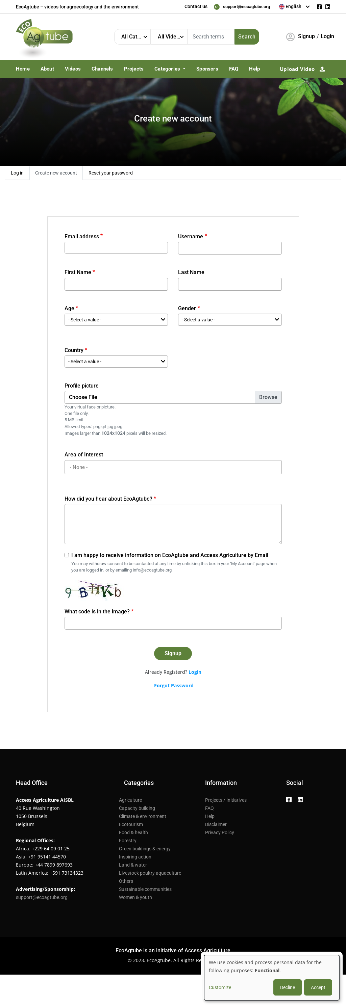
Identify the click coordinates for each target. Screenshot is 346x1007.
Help (254, 69)
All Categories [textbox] (135, 36)
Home (23, 69)
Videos (73, 69)
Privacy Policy (219, 832)
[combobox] (294, 6)
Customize (220, 987)
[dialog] (271, 977)
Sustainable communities (145, 889)
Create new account (56, 173)
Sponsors (207, 69)
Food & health (133, 832)
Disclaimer (216, 824)
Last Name (191, 272)
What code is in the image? (97, 611)
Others (126, 881)
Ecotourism (131, 824)
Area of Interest (84, 454)
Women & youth (135, 897)
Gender (187, 308)
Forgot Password (174, 685)
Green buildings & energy (145, 848)
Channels (102, 69)
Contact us (190, 6)
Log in (17, 173)
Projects (134, 69)
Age (69, 308)
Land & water (133, 865)
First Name (78, 272)
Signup (306, 36)
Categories (167, 69)
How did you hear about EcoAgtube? (108, 499)
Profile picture (82, 385)
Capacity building (137, 808)
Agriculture (130, 800)
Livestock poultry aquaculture (150, 873)
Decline (287, 987)
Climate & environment (142, 816)
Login (327, 36)
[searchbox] (174, 467)
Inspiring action (135, 856)
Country (74, 350)
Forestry (128, 840)
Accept (318, 987)
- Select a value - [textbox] (84, 319)
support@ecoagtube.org (244, 6)
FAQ (234, 69)
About (47, 69)
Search (246, 36)
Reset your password (111, 173)
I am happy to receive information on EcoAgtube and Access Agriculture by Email (169, 555)
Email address (82, 236)
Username (190, 236)
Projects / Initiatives (226, 800)
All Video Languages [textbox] (172, 36)
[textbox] (294, 6)
